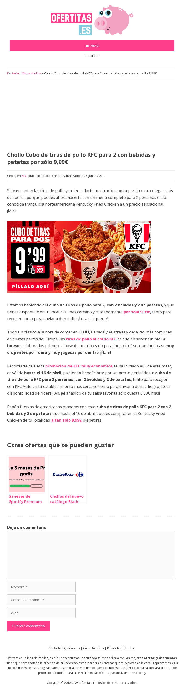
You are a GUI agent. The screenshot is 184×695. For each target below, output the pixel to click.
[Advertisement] (91, 115)
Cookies (130, 648)
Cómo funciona (93, 648)
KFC (24, 176)
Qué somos (72, 648)
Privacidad (114, 648)
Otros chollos (31, 73)
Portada (13, 73)
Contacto (55, 648)
